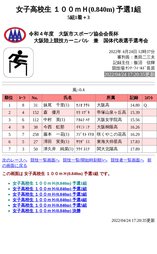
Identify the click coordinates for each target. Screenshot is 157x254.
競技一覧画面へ (45, 160)
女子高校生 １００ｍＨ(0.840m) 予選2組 (50, 189)
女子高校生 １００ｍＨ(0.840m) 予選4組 (50, 200)
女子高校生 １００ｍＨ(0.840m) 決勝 (47, 211)
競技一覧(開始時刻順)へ (85, 160)
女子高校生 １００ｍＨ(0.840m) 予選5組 (50, 205)
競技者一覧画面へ (127, 160)
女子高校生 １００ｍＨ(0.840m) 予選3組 (50, 194)
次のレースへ (14, 160)
